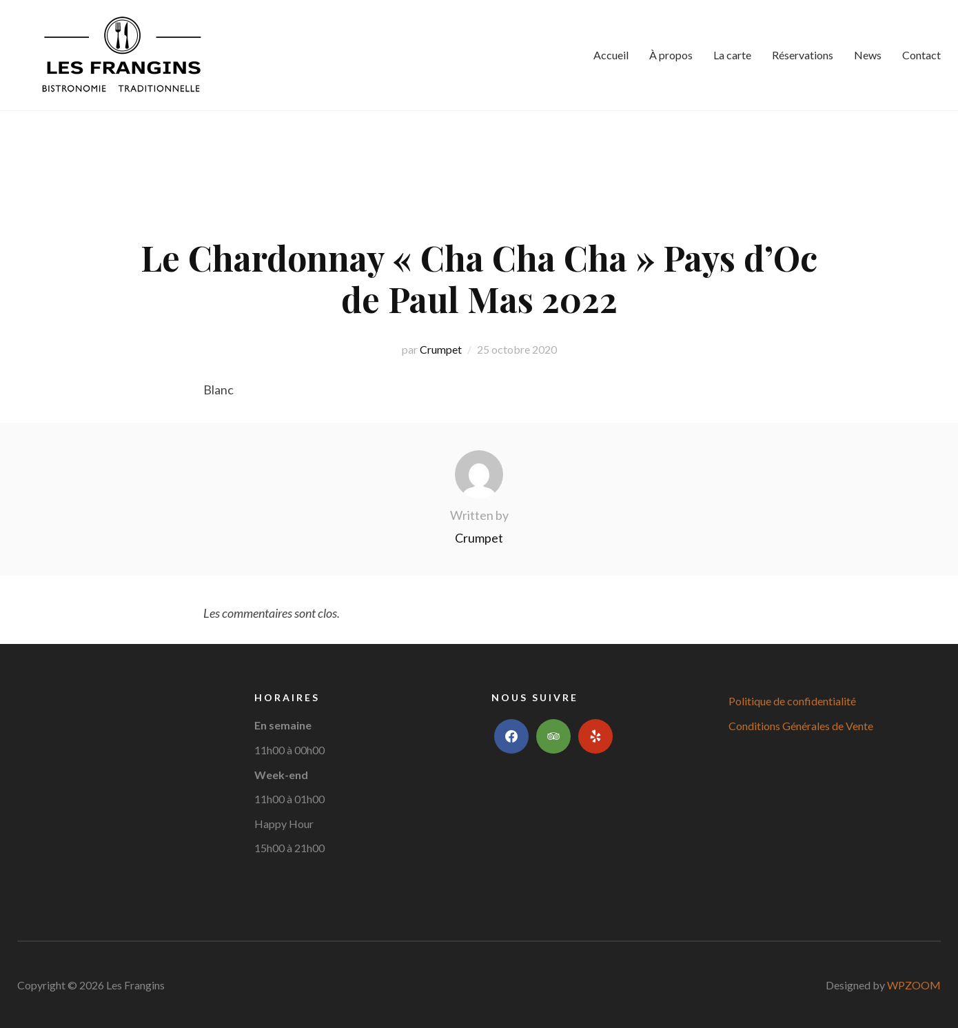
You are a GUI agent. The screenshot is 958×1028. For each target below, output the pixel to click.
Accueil (611, 54)
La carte (732, 54)
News (867, 54)
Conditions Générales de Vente (800, 725)
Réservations (802, 54)
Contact (921, 54)
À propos (671, 54)
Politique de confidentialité (792, 700)
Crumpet (441, 349)
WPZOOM (914, 984)
